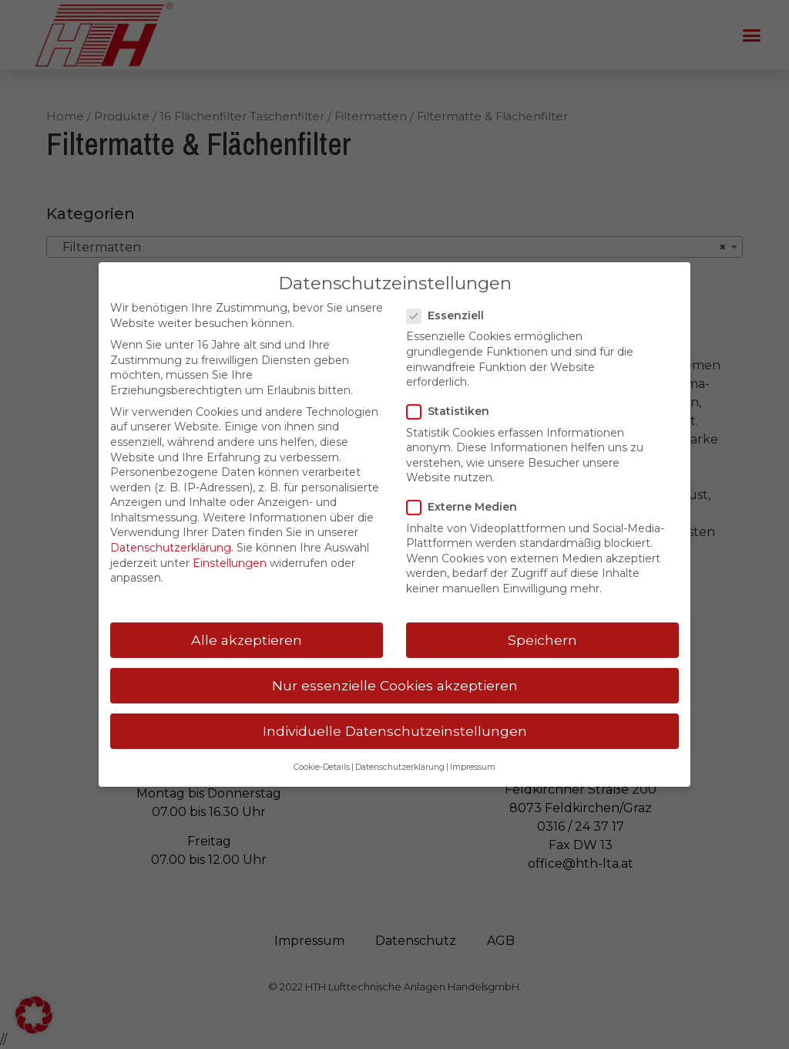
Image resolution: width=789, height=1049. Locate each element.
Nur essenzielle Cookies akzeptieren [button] (395, 685)
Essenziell (450, 316)
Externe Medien (466, 507)
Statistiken (452, 411)
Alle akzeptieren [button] (246, 640)
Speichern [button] (542, 640)
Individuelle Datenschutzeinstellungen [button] (395, 731)
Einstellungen (230, 563)
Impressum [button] (472, 767)
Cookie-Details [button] (322, 767)
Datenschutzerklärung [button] (400, 767)
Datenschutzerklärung (170, 548)
